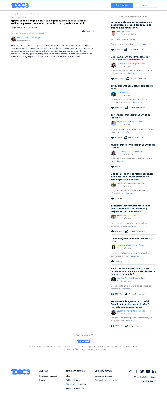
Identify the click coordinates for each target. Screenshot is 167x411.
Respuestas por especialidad (107, 380)
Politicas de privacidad (75, 380)
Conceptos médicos (103, 376)
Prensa (42, 380)
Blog (68, 376)
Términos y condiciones (76, 384)
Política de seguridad (75, 388)
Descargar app (122, 5)
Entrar (145, 5)
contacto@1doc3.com (144, 377)
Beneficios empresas (48, 376)
